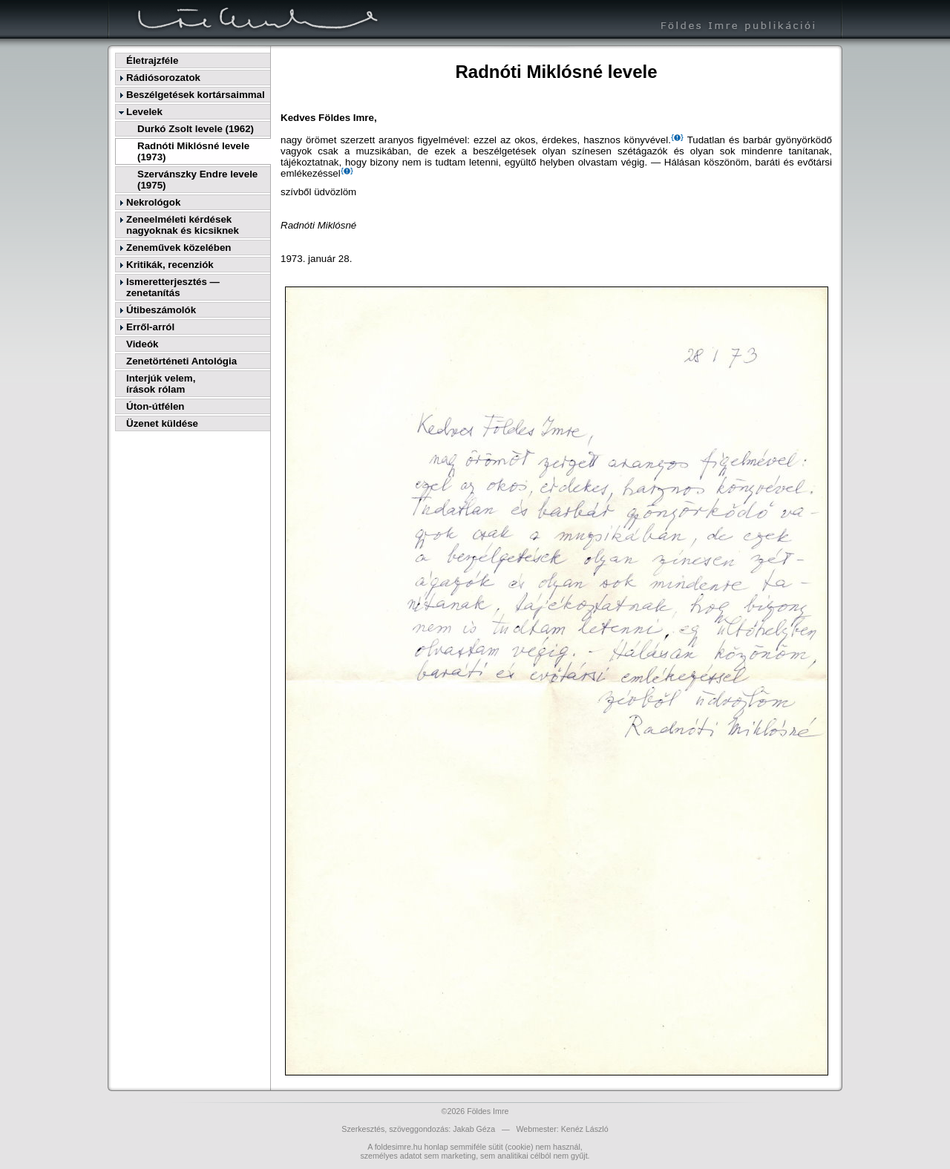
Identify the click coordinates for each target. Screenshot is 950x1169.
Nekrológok (153, 202)
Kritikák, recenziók (170, 264)
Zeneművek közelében (178, 247)
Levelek (144, 111)
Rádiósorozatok (163, 77)
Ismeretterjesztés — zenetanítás (173, 287)
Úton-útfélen (155, 406)
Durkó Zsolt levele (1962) (195, 128)
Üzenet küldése (162, 423)
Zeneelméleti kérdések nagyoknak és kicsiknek (182, 225)
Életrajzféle (152, 60)
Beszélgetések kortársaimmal (195, 94)
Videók (142, 344)
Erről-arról (150, 327)
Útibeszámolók (161, 309)
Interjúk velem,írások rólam (160, 384)
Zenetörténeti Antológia (181, 361)
